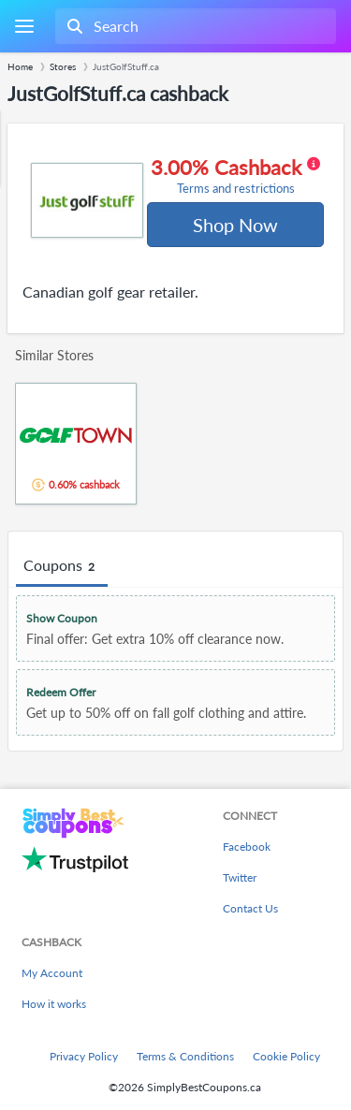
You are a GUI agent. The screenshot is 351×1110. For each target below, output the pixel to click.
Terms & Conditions (185, 1056)
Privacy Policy (84, 1056)
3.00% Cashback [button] (235, 176)
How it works (54, 1004)
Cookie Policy (286, 1056)
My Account (52, 973)
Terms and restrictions (236, 189)
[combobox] (193, 26)
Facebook (247, 847)
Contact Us (250, 908)
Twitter (239, 877)
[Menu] (23, 26)
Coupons (61, 566)
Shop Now (235, 224)
